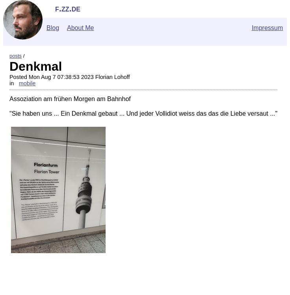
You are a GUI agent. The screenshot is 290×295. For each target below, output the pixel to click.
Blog (52, 27)
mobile (27, 83)
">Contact (17, 291)
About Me (80, 27)
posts (15, 56)
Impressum (267, 27)
